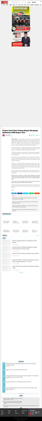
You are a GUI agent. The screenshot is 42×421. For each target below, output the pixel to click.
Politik (21, 418)
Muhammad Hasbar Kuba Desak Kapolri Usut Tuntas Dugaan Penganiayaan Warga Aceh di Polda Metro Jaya (21, 406)
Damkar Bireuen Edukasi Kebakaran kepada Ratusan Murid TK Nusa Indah (24, 248)
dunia (25, 4)
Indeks (26, 418)
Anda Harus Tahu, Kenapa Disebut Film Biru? (16, 369)
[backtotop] (21, 409)
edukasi (9, 410)
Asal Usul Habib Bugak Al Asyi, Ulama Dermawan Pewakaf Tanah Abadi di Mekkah (21, 388)
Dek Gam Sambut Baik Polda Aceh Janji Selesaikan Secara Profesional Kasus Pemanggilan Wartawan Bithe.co (13, 402)
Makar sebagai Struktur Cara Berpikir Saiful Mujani (24, 241)
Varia (15, 418)
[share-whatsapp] (34, 135)
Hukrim (18, 418)
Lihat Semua (21, 272)
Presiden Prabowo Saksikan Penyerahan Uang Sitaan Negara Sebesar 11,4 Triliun (25, 260)
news (4, 4)
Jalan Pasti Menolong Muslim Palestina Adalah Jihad (25, 267)
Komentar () (37, 135)
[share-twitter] (32, 135)
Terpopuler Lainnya (21, 393)
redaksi (23, 413)
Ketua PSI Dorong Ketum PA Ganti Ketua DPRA (25, 253)
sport (28, 4)
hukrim (10, 4)
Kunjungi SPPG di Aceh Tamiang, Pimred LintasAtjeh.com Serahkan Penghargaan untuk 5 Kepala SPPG (22, 376)
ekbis (22, 4)
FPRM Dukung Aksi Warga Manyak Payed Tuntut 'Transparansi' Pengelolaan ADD (21, 364)
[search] (18, 2)
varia (7, 4)
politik (14, 4)
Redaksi (23, 418)
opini (19, 4)
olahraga (16, 413)
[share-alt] (14, 193)
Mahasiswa (37, 4)
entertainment (24, 410)
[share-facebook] (29, 135)
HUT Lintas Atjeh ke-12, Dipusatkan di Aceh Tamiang (18, 381)
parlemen (32, 4)
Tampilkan (37, 235)
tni (16, 4)
